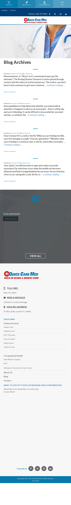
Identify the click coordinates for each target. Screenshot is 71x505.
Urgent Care (8, 327)
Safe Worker (12, 359)
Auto (9, 339)
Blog (6, 376)
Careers (13, 10)
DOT (6, 363)
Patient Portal (9, 347)
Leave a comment (10, 92)
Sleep (9, 343)
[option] (35, 212)
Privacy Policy (35, 480)
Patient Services (11, 323)
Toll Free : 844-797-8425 (37, 14)
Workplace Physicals (18, 368)
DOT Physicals (9, 335)
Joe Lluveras (28, 73)
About (8, 372)
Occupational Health (13, 355)
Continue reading (56, 85)
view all (35, 255)
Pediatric (9, 331)
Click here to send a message (15, 302)
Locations (4, 10)
